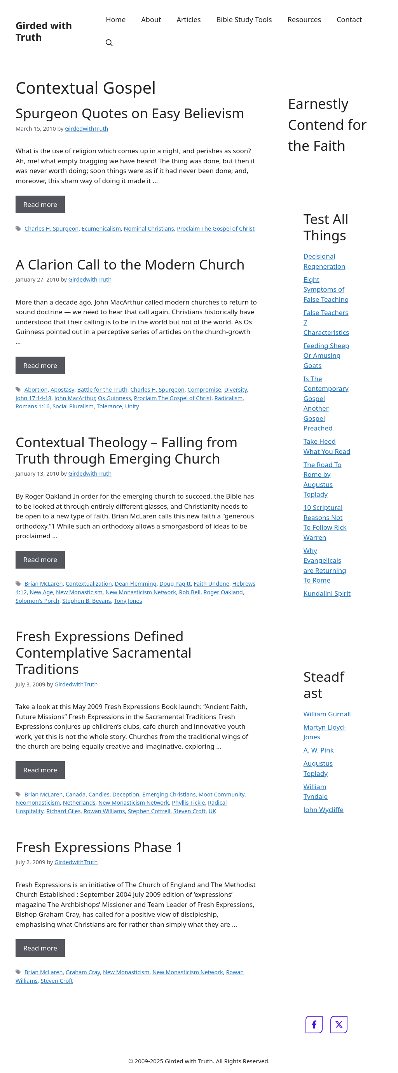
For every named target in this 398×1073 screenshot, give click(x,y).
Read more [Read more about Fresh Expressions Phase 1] (40, 947)
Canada (76, 794)
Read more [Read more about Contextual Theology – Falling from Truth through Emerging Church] (40, 559)
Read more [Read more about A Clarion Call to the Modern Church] (40, 365)
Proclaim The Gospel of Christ (216, 228)
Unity (132, 406)
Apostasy (62, 389)
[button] (109, 42)
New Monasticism (79, 592)
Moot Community (221, 794)
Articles (188, 19)
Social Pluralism (73, 406)
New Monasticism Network (140, 592)
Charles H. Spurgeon (51, 228)
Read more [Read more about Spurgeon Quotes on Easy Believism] (40, 204)
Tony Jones (128, 600)
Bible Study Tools (244, 19)
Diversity (235, 389)
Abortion (35, 389)
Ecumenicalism (101, 228)
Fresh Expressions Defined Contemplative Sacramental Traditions (104, 652)
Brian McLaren (43, 583)
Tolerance (109, 406)
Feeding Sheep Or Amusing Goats (326, 355)
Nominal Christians (149, 228)
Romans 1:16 (33, 406)
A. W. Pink (319, 750)
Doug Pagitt (175, 583)
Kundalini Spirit (327, 593)
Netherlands (79, 802)
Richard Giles (63, 811)
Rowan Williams (104, 811)
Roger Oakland (223, 592)
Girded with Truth (44, 31)
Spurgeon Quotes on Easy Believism (130, 113)
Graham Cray (83, 972)
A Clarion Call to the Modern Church (130, 264)
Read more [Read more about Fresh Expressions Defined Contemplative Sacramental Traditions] (40, 769)
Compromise (204, 389)
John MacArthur (74, 398)
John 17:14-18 (33, 398)
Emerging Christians (169, 794)
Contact (349, 19)
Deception (125, 794)
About (151, 19)
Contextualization (89, 583)
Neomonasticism (38, 802)
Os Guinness (114, 398)
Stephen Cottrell (149, 811)
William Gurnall (327, 713)
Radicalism (229, 398)
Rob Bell (190, 592)
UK (212, 811)
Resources (304, 19)
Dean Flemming (135, 583)
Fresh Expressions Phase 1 (99, 847)
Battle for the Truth (102, 389)
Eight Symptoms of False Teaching (326, 289)
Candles (99, 794)
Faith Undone (211, 583)
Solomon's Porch (37, 600)
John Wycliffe (324, 809)
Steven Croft (189, 811)
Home (116, 19)
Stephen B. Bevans (86, 600)
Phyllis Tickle (188, 802)
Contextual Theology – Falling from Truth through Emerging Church (126, 450)
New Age (41, 592)
